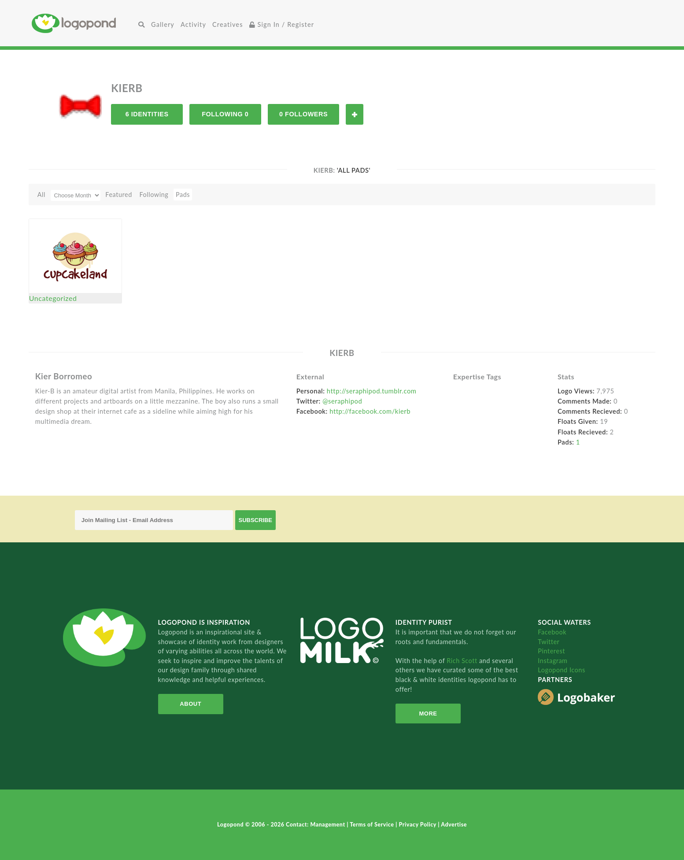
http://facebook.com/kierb (369, 411)
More (428, 713)
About (190, 704)
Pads (183, 194)
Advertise (454, 824)
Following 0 (225, 114)
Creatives (227, 24)
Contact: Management (316, 824)
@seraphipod (342, 401)
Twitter (548, 641)
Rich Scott (463, 660)
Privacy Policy (418, 824)
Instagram (552, 660)
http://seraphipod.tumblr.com (372, 391)
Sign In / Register (281, 24)
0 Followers (303, 114)
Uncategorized (53, 298)
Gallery (162, 24)
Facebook (552, 632)
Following (153, 194)
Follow (354, 114)
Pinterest (551, 651)
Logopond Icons (561, 670)
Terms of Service (373, 824)
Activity (193, 24)
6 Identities (147, 114)
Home (83, 23)
